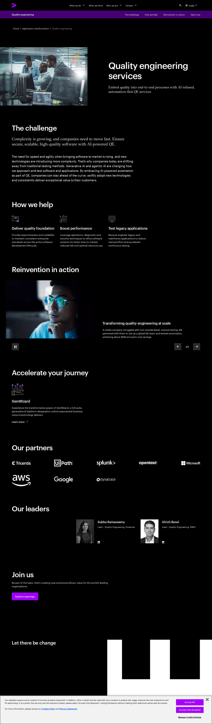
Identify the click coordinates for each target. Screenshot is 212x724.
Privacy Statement (68, 709)
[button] (25, 596)
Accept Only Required (189, 710)
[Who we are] (114, 5)
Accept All (190, 702)
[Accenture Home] (21, 5)
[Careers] (131, 5)
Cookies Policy (48, 709)
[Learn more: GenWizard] (20, 421)
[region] (106, 710)
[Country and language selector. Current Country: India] (191, 5)
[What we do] (77, 5)
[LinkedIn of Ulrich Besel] (163, 542)
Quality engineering (23, 14)
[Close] (207, 699)
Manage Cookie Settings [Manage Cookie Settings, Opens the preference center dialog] (189, 717)
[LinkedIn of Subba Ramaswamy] (98, 542)
